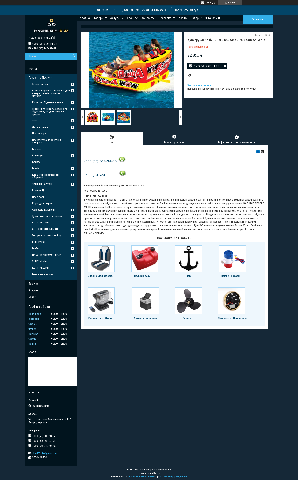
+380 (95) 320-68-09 (100, 175)
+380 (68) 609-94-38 (100, 161)
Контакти (148, 18)
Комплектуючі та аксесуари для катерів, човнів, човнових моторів (51, 93)
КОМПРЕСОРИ (40, 222)
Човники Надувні (42, 184)
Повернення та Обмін (205, 18)
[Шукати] (73, 56)
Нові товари (39, 133)
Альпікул (37, 155)
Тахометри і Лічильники (232, 318)
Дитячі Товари (40, 127)
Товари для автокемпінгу (46, 235)
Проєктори (38, 196)
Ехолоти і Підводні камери (47, 102)
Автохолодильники (145, 318)
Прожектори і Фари (100, 318)
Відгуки (33, 290)
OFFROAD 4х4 (40, 261)
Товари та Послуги (106, 18)
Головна (84, 18)
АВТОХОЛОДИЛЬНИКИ (45, 229)
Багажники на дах (42, 274)
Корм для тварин (42, 203)
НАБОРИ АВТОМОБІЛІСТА (46, 255)
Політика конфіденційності (172, 476)
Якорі (188, 276)
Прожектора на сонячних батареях (46, 141)
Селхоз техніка (40, 84)
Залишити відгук (186, 10)
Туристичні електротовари (47, 216)
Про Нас (132, 18)
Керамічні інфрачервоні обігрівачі (45, 176)
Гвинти (187, 318)
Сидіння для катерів (100, 276)
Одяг (35, 120)
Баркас (36, 162)
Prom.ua (166, 469)
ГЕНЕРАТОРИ (39, 242)
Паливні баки (142, 276)
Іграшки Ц (38, 190)
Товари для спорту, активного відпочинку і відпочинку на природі (49, 111)
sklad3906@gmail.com (44, 453)
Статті (32, 296)
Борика (36, 149)
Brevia (35, 168)
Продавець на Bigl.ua (149, 473)
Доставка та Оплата (172, 18)
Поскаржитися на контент (143, 476)
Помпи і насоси (230, 276)
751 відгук (211, 2)
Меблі (35, 248)
